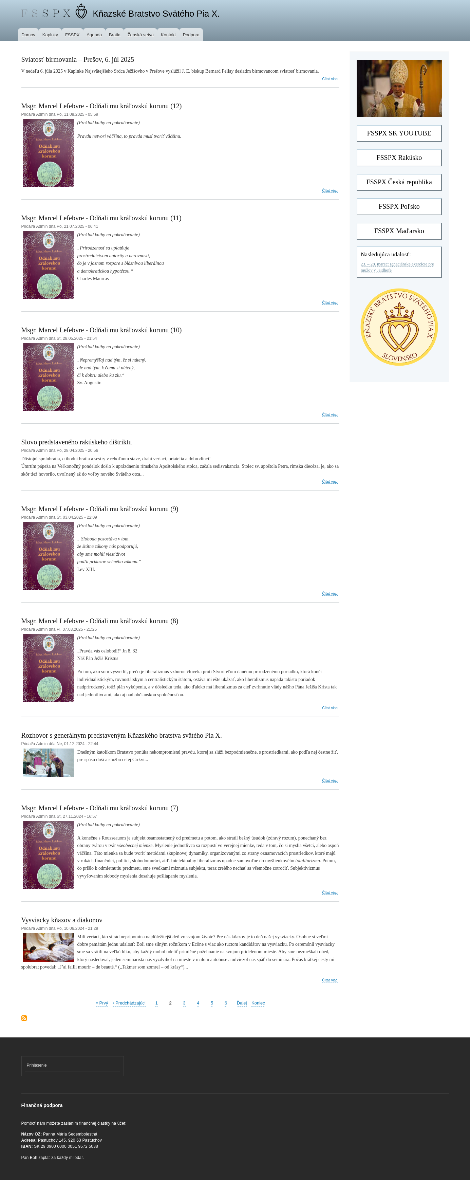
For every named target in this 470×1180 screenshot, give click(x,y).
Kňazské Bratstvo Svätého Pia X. (156, 13)
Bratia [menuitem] (114, 34)
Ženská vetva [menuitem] (141, 34)
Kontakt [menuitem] (168, 34)
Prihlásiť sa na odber (24, 1018)
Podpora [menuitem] (191, 34)
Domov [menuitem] (28, 34)
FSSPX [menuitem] (72, 34)
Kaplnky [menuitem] (50, 34)
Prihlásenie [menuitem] (37, 1065)
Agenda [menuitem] (94, 34)
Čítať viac (330, 79)
